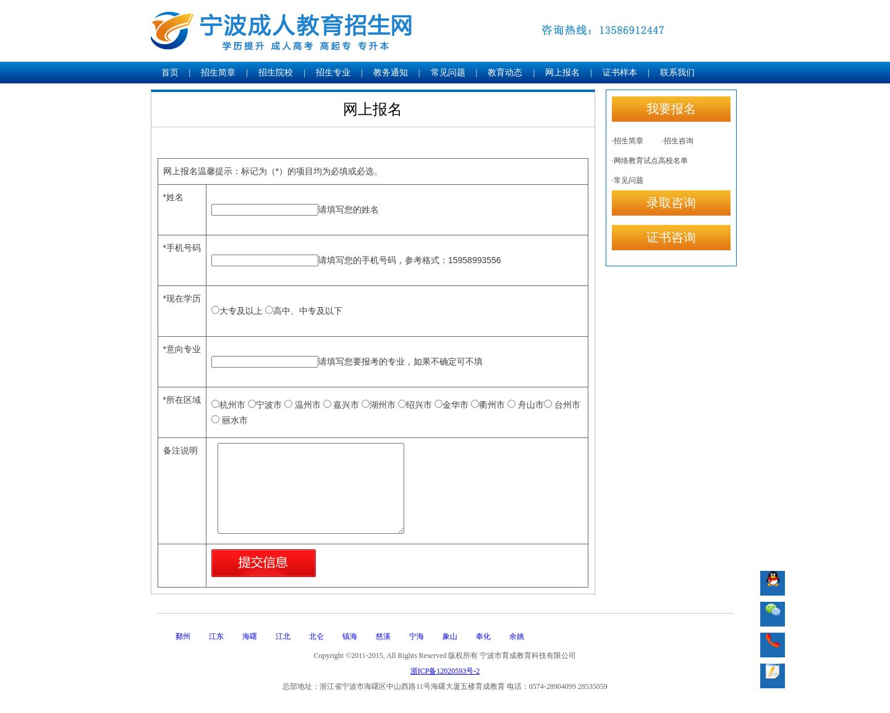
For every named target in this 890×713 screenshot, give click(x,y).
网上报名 (562, 72)
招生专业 (333, 72)
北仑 (316, 636)
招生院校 (275, 72)
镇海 (349, 636)
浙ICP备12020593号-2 (445, 671)
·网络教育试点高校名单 (650, 160)
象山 (450, 636)
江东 (216, 636)
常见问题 (448, 72)
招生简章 (218, 72)
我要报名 (671, 109)
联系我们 (677, 72)
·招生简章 (627, 141)
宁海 (416, 636)
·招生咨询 (677, 141)
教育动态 (505, 72)
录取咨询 (671, 202)
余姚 (516, 636)
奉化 (483, 636)
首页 (170, 72)
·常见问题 (627, 180)
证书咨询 (671, 237)
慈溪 (383, 636)
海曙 (249, 636)
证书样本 (620, 72)
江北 (283, 636)
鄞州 (183, 636)
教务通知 (390, 72)
